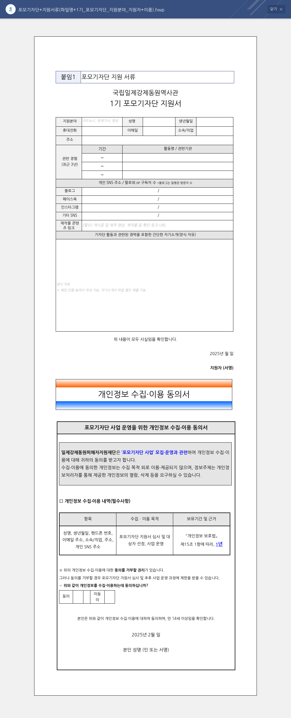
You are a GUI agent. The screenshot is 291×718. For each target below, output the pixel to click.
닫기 (273, 9)
